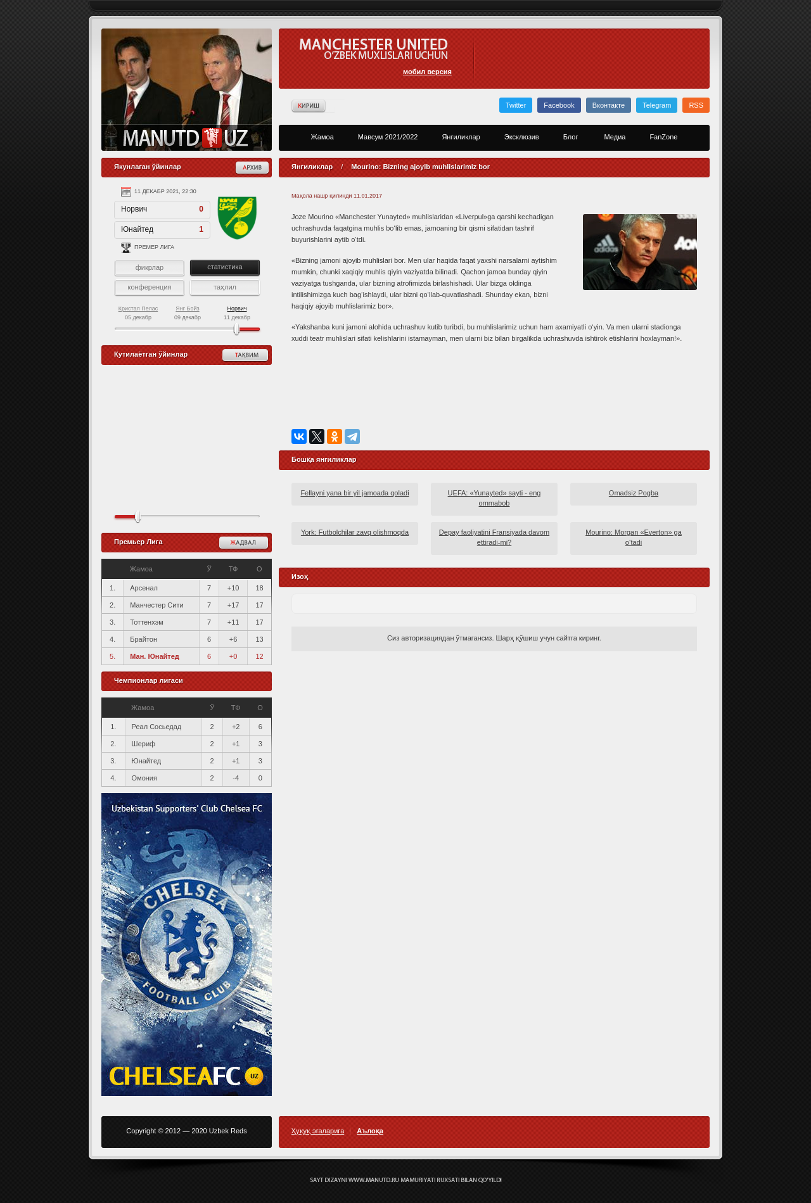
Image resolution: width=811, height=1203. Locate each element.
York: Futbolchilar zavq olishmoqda (355, 532)
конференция (149, 287)
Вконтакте (608, 105)
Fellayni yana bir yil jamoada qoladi (354, 493)
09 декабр (187, 313)
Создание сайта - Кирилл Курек (406, 1180)
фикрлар (149, 267)
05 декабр (138, 313)
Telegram (656, 105)
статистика (224, 267)
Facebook (559, 105)
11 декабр (237, 313)
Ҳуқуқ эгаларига (317, 1131)
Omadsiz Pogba (633, 493)
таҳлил (225, 287)
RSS (696, 105)
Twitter (516, 105)
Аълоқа (370, 1131)
